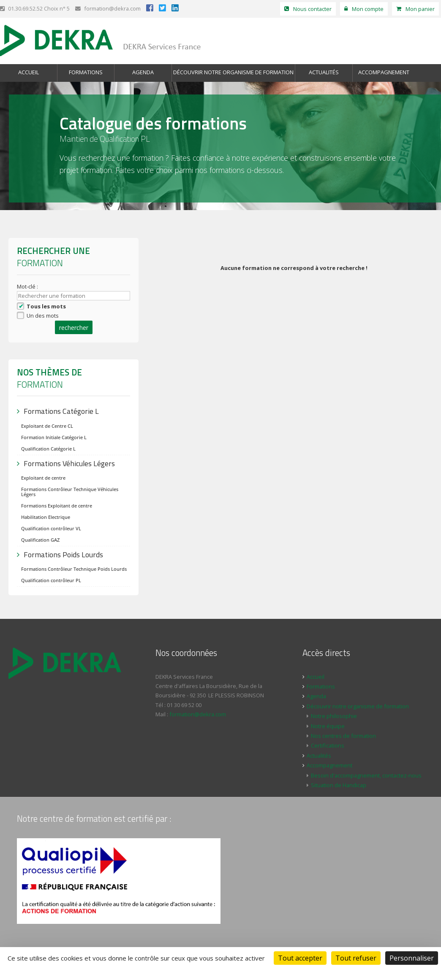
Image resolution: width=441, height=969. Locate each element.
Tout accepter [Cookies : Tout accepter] (300, 958)
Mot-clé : (28, 286)
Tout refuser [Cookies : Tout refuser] (355, 958)
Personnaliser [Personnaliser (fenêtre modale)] (411, 958)
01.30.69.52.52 (21, 8)
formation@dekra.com (108, 8)
